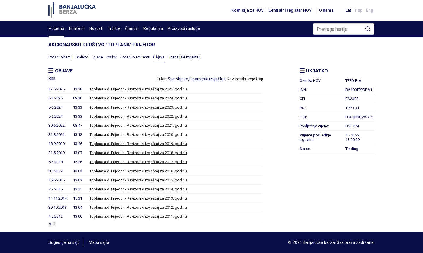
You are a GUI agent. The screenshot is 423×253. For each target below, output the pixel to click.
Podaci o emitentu (135, 57)
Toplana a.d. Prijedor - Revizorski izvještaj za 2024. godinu (138, 98)
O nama (326, 10)
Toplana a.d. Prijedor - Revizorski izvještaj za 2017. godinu (138, 162)
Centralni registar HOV (290, 10)
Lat (348, 10)
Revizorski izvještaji (245, 79)
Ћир (358, 10)
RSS (51, 79)
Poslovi (112, 57)
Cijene (98, 57)
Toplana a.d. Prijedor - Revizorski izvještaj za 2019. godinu (138, 143)
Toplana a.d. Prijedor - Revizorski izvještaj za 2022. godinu (138, 116)
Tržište (114, 28)
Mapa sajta (99, 242)
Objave (159, 57)
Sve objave (178, 79)
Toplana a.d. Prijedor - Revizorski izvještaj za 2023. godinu (138, 107)
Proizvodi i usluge (184, 28)
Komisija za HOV (247, 10)
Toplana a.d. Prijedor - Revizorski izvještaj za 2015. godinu (138, 180)
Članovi (132, 28)
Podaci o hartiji (60, 57)
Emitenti (77, 28)
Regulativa (153, 28)
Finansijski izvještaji (184, 57)
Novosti (96, 28)
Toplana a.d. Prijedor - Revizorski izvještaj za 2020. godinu (138, 134)
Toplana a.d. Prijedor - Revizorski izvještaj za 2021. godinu (138, 125)
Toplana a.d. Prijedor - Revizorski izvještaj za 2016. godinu (138, 171)
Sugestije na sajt (63, 242)
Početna (56, 28)
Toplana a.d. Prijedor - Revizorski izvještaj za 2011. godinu (138, 216)
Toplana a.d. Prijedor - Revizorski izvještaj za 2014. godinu (138, 189)
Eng (369, 10)
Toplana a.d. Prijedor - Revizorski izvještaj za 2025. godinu (138, 89)
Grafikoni (82, 57)
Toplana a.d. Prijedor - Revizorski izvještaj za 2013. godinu (138, 198)
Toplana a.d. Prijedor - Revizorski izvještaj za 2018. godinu (138, 153)
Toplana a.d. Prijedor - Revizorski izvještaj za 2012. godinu (138, 207)
